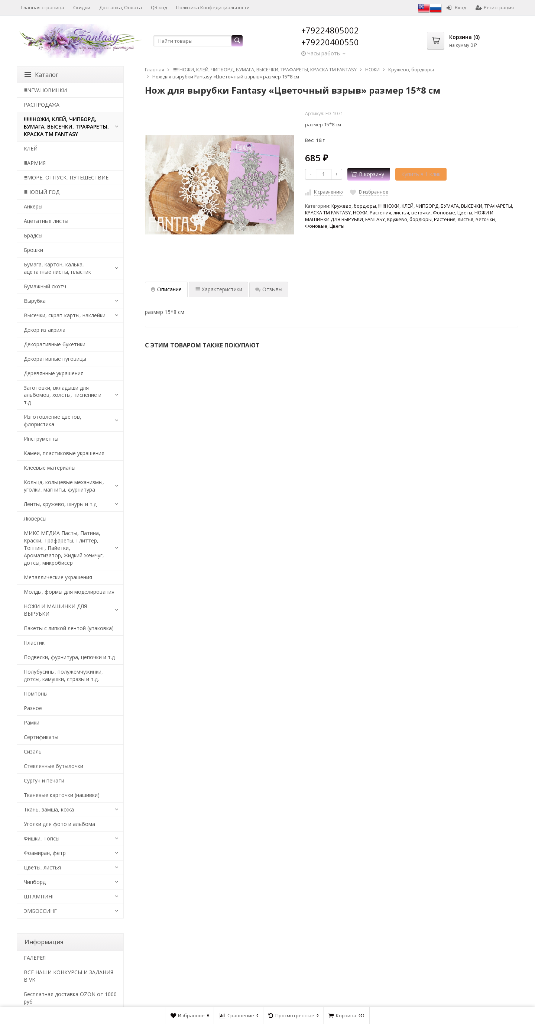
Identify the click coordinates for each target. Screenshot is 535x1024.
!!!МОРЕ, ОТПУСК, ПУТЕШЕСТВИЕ (66, 177)
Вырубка (35, 300)
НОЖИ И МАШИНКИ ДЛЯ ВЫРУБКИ (55, 610)
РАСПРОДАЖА (41, 104)
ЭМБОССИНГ (40, 910)
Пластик (34, 642)
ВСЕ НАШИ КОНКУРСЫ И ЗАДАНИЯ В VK (68, 976)
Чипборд (35, 881)
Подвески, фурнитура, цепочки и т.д (69, 657)
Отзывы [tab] (268, 289)
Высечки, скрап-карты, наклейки (65, 315)
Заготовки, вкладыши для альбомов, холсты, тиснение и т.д (62, 395)
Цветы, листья (42, 867)
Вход (456, 7)
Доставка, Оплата (120, 7)
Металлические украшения (58, 577)
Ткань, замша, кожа (49, 809)
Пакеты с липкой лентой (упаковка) (69, 628)
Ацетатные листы (46, 220)
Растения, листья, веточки (400, 213)
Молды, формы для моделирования (69, 591)
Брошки (33, 249)
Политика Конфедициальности (213, 7)
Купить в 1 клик (421, 174)
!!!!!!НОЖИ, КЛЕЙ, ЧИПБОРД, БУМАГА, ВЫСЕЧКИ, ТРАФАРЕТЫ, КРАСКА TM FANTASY (66, 126)
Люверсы (35, 518)
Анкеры (33, 206)
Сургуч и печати (44, 780)
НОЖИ (360, 213)
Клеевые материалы (49, 467)
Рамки (31, 722)
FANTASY (375, 219)
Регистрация (495, 7)
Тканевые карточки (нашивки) (62, 794)
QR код (159, 7)
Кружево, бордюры (353, 206)
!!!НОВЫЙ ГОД (41, 191)
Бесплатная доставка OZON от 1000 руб (70, 998)
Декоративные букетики (54, 344)
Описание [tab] (166, 289)
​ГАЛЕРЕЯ (35, 957)
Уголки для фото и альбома (59, 823)
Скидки (81, 7)
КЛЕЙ (31, 148)
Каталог (41, 75)
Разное (33, 708)
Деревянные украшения (54, 373)
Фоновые (444, 213)
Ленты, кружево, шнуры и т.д (60, 504)
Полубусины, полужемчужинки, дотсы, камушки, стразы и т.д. (63, 675)
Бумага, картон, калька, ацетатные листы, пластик (57, 268)
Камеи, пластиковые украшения (64, 453)
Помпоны (36, 693)
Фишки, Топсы (41, 838)
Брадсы (33, 235)
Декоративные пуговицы (55, 358)
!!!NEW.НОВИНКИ (45, 90)
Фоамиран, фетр (45, 852)
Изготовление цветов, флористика (52, 420)
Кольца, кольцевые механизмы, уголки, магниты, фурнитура (64, 486)
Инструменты (41, 438)
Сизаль (33, 751)
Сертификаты (41, 737)
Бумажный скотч (45, 286)
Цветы (464, 213)
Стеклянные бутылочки (53, 765)
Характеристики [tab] (218, 289)
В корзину (367, 174)
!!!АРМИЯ (35, 162)
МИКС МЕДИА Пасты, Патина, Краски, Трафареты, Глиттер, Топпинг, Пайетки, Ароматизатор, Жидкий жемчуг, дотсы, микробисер (64, 547)
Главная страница (42, 7)
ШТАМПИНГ (39, 896)
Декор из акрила (44, 329)
